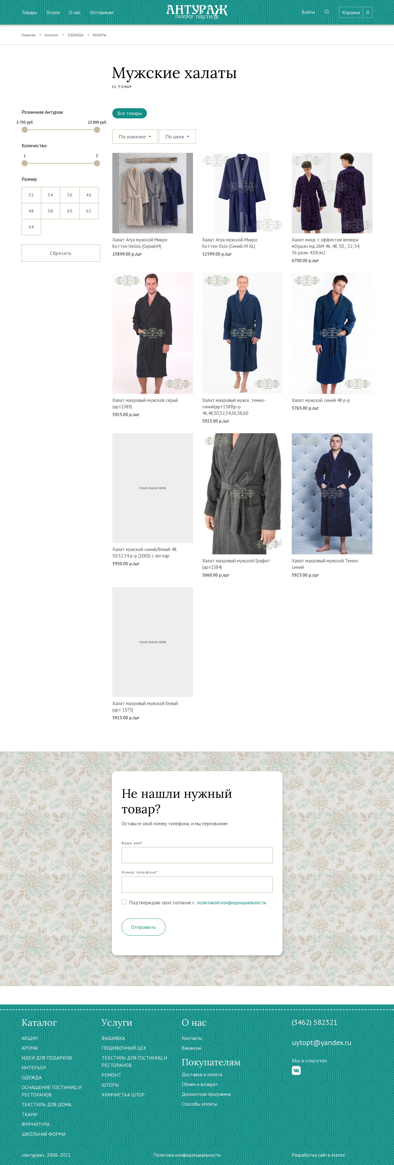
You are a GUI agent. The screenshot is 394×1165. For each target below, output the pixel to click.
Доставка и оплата (202, 1074)
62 (89, 208)
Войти (308, 12)
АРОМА (30, 1048)
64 (31, 224)
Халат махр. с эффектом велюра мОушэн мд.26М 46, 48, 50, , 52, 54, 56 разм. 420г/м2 (326, 246)
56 (70, 192)
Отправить (143, 927)
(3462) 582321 (314, 1022)
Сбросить (61, 253)
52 (31, 192)
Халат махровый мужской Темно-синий (326, 564)
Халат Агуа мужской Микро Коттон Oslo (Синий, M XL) (229, 243)
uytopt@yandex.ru (322, 1042)
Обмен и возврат (200, 1084)
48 (31, 208)
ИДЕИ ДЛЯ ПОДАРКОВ (47, 1058)
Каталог (51, 35)
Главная (28, 35)
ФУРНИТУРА (36, 1124)
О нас (75, 12)
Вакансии (191, 1048)
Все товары (129, 113)
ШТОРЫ (110, 1085)
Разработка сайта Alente (318, 1155)
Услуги (53, 12)
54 (50, 192)
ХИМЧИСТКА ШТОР (123, 1095)
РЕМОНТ (111, 1075)
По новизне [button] (133, 136)
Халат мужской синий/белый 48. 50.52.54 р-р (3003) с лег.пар (144, 552)
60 (70, 208)
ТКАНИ (29, 1114)
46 (89, 192)
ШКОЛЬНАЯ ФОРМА (44, 1134)
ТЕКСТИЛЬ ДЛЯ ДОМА (46, 1104)
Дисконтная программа (206, 1094)
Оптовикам (102, 12)
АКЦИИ (30, 1038)
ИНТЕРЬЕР (34, 1067)
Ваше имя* (132, 843)
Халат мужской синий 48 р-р (321, 400)
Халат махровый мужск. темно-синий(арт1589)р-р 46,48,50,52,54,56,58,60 (234, 406)
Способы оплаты (199, 1104)
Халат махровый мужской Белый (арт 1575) (145, 706)
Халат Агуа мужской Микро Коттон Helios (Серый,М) (139, 243)
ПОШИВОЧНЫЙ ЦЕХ (124, 1048)
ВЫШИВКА (113, 1038)
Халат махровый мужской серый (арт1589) (145, 403)
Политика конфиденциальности (187, 1155)
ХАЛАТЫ (99, 35)
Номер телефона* (140, 872)
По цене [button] (175, 136)
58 (50, 208)
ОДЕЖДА (75, 35)
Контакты (192, 1038)
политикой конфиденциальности (231, 902)
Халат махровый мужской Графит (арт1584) (236, 564)
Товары (29, 12)
